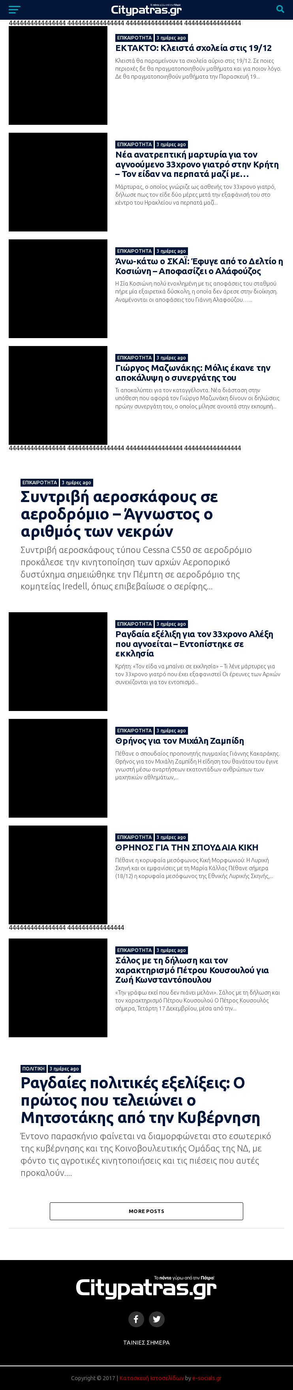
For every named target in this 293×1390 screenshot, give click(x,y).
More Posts (146, 1211)
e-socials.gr (207, 1378)
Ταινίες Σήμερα (146, 1342)
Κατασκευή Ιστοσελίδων (151, 1378)
